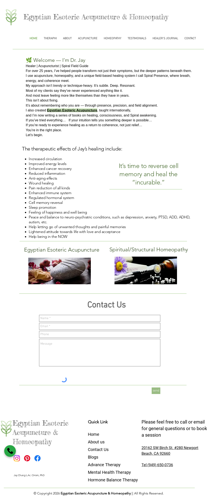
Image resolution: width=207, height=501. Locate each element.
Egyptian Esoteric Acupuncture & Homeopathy (96, 17)
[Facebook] (37, 458)
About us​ (96, 441)
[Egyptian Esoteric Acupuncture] (61, 249)
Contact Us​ (98, 449)
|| (132, 493)
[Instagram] (17, 458)
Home (93, 434)
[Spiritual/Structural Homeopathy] (148, 249)
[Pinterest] (27, 458)
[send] (156, 390)
